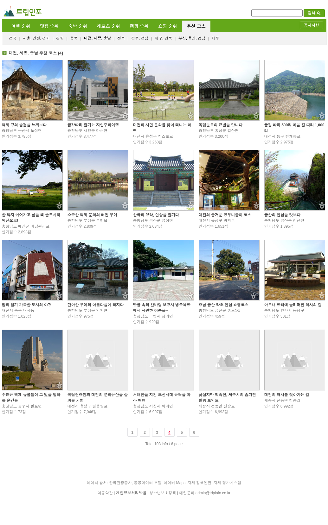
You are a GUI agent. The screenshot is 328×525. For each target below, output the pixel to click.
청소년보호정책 (163, 493)
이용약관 (105, 493)
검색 (314, 13)
